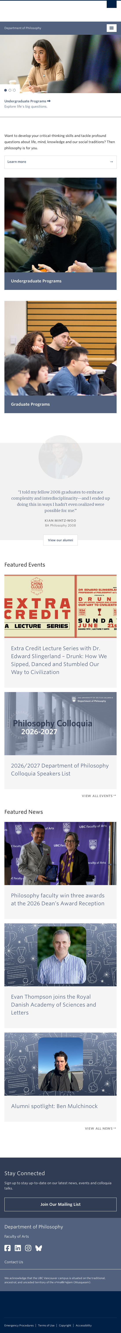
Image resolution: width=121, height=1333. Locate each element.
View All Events (99, 796)
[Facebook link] (9, 1249)
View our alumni (60, 540)
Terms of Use (46, 1325)
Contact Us (13, 1262)
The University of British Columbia (43, 9)
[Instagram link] (30, 1249)
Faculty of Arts (16, 1236)
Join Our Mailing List (60, 1204)
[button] (5, 90)
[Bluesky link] (40, 1249)
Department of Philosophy (22, 28)
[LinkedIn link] (19, 1249)
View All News (101, 1128)
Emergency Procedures (19, 1325)
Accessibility (84, 1325)
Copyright (65, 1325)
